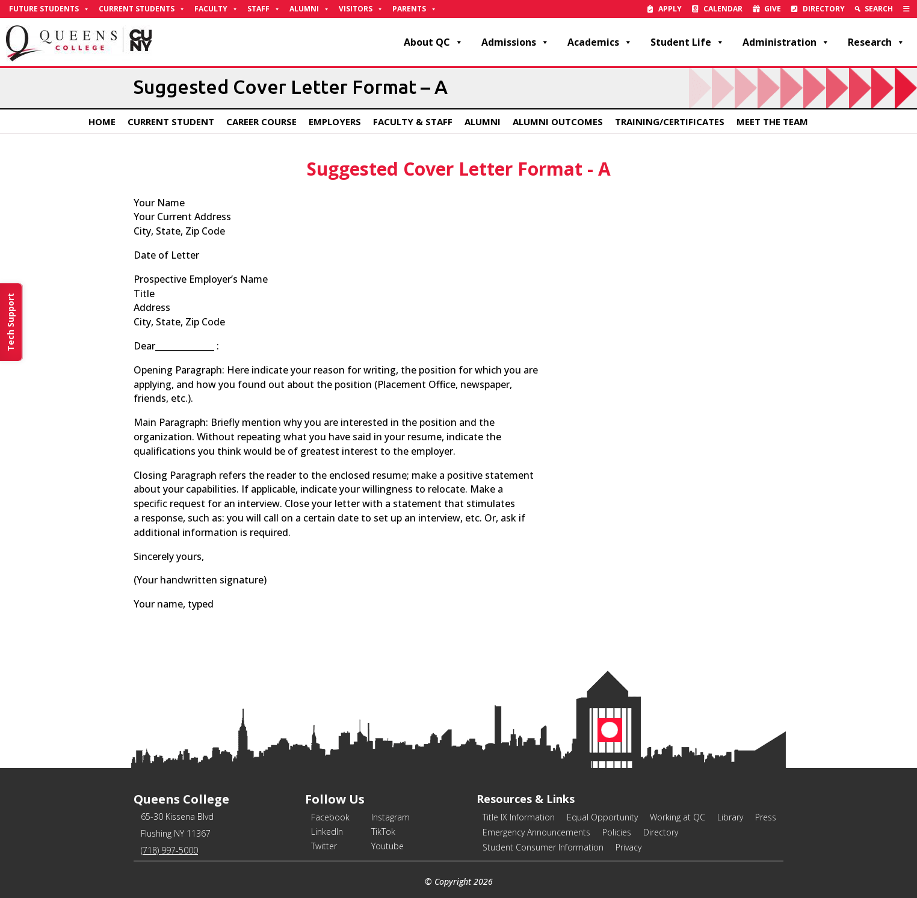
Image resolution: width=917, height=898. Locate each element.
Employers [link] (335, 121)
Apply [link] (670, 9)
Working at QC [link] (677, 817)
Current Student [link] (171, 121)
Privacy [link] (628, 847)
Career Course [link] (261, 121)
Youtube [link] (387, 846)
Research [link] (876, 42)
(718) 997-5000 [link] (169, 850)
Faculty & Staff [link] (412, 121)
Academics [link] (599, 42)
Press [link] (765, 817)
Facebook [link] (330, 817)
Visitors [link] (361, 9)
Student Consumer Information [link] (543, 847)
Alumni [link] (309, 9)
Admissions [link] (515, 42)
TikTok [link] (383, 831)
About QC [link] (433, 42)
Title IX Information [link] (519, 817)
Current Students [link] (142, 9)
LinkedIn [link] (327, 831)
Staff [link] (263, 9)
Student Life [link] (687, 42)
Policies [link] (616, 832)
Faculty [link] (216, 9)
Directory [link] (824, 9)
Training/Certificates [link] (669, 121)
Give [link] (772, 9)
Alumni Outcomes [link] (558, 121)
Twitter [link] (324, 846)
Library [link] (730, 817)
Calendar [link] (723, 9)
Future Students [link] (49, 9)
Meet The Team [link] (772, 121)
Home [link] (102, 121)
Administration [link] (786, 42)
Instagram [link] (390, 817)
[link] (906, 9)
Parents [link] (414, 9)
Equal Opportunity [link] (602, 817)
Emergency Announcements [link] (536, 832)
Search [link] (879, 9)
